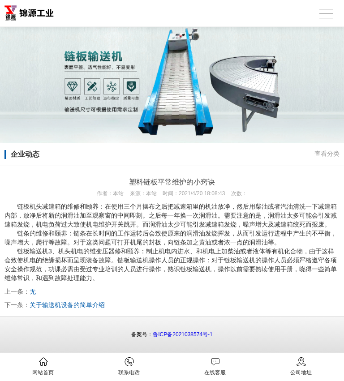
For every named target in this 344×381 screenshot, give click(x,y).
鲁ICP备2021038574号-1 (182, 334)
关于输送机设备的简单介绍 (67, 304)
